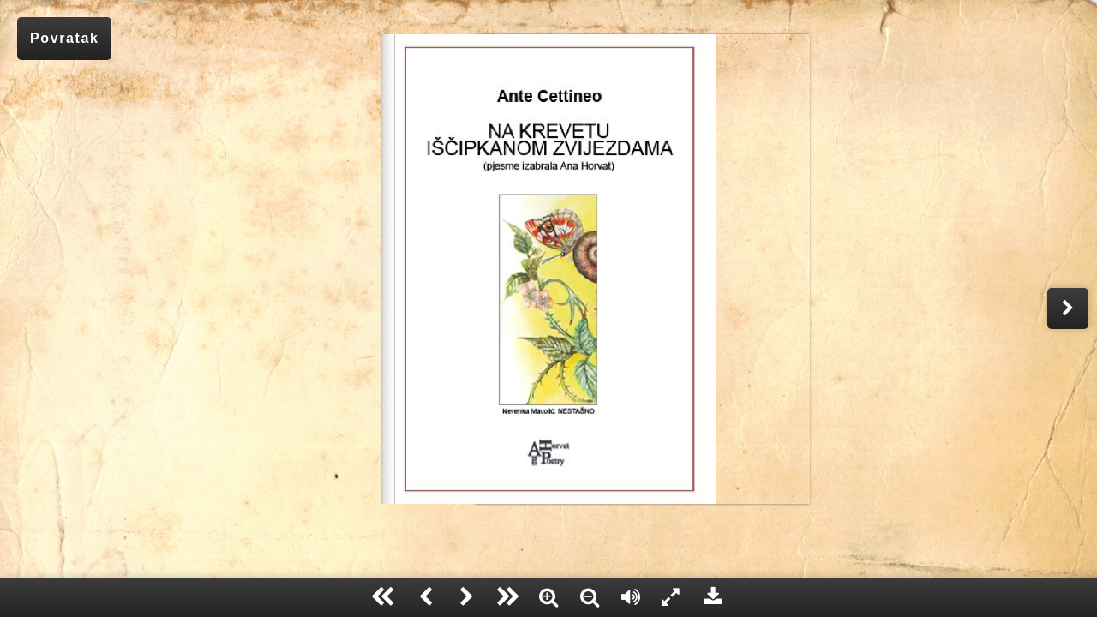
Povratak (64, 38)
